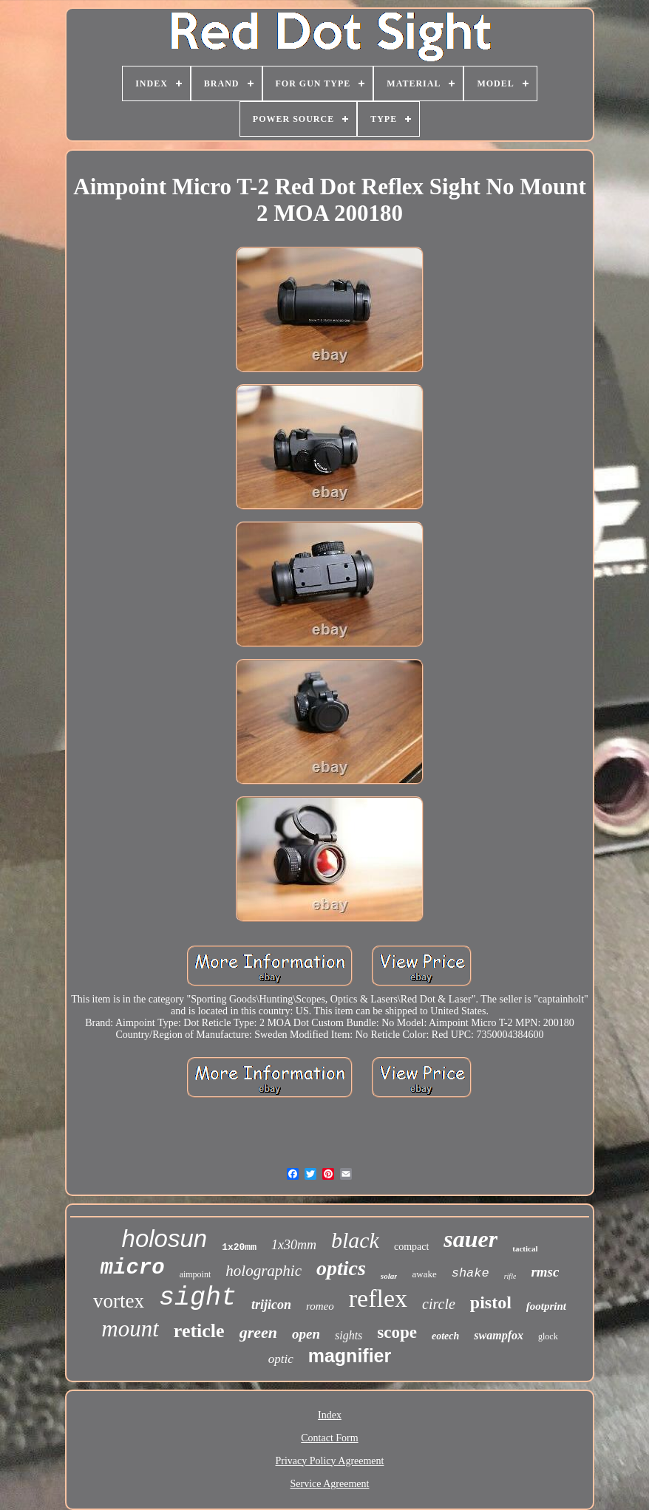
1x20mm (239, 1247)
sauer (470, 1239)
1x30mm (293, 1244)
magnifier (350, 1355)
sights (348, 1335)
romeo (320, 1306)
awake (424, 1274)
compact (411, 1246)
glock (548, 1336)
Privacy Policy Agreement (330, 1460)
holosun (165, 1238)
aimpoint (195, 1274)
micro (133, 1268)
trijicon (271, 1304)
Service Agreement (330, 1483)
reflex (378, 1298)
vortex (118, 1301)
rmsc (545, 1272)
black (355, 1240)
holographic (263, 1271)
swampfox (498, 1335)
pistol (491, 1302)
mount (130, 1329)
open (306, 1334)
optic (280, 1359)
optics (341, 1268)
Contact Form (329, 1438)
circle (438, 1304)
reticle (199, 1331)
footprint (546, 1306)
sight (198, 1298)
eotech (445, 1336)
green (258, 1332)
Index (330, 1415)
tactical (524, 1248)
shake (470, 1273)
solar (389, 1275)
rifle (510, 1276)
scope (397, 1332)
